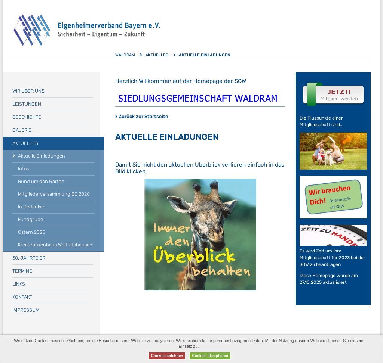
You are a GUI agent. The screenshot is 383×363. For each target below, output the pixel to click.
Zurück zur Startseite (143, 116)
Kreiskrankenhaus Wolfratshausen (55, 245)
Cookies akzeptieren (210, 356)
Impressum (25, 310)
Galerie (21, 130)
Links (18, 284)
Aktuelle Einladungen (41, 156)
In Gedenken (32, 207)
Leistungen (26, 104)
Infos (23, 168)
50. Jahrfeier (28, 258)
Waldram (125, 55)
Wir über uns (28, 91)
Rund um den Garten (41, 181)
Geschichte (26, 117)
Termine (22, 271)
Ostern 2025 (31, 232)
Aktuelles (156, 55)
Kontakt (22, 297)
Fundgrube (30, 219)
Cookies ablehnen (167, 356)
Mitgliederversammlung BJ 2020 (54, 194)
